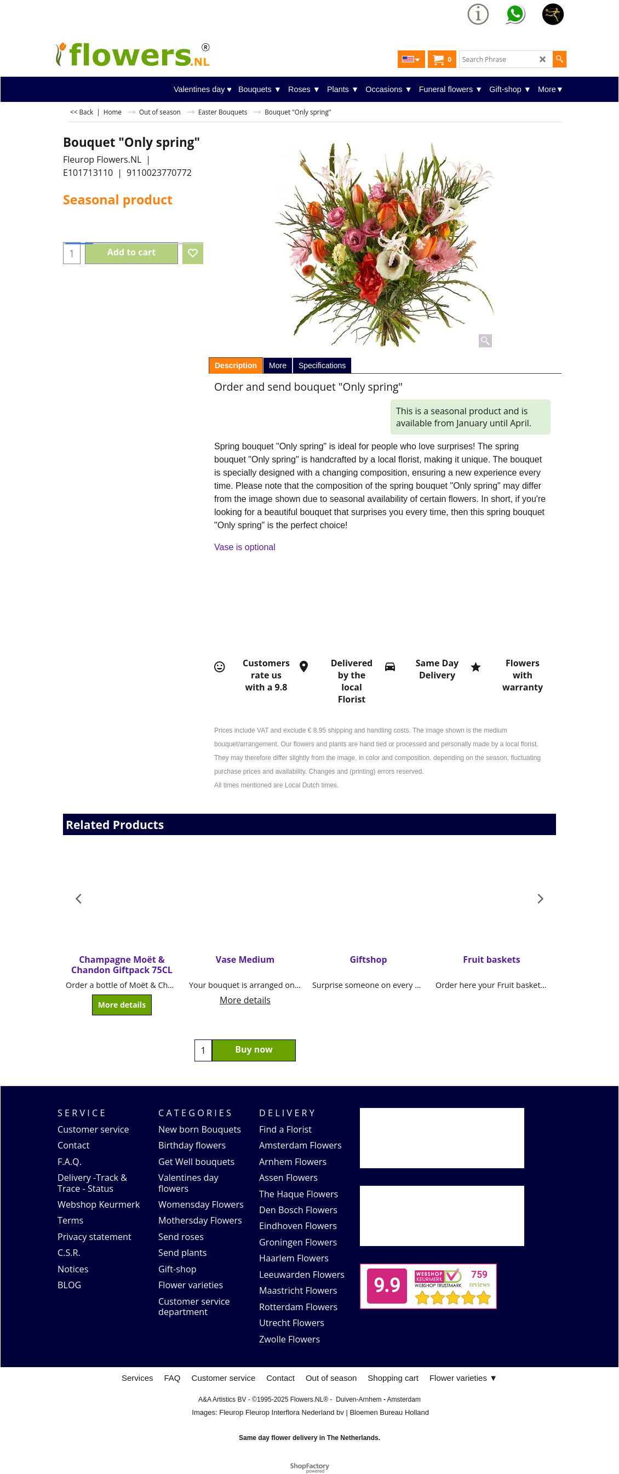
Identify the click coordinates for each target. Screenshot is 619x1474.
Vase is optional (245, 547)
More (277, 365)
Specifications (322, 365)
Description (236, 365)
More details (122, 1005)
